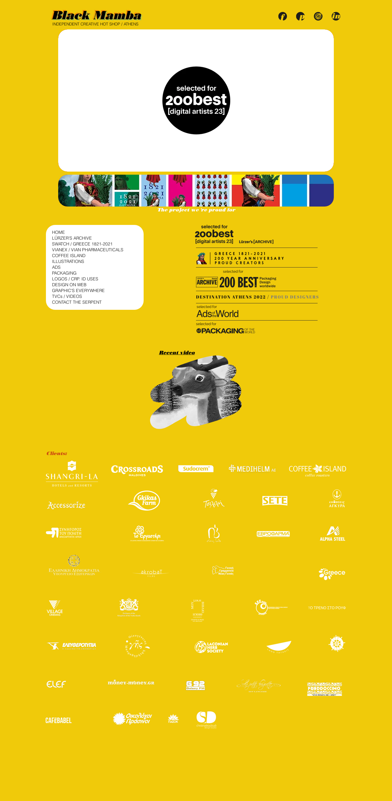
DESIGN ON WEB (69, 284)
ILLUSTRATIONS (68, 261)
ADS (56, 267)
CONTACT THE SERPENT (77, 302)
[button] (196, 191)
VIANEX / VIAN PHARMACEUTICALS (83, 249)
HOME (58, 232)
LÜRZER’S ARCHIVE (72, 238)
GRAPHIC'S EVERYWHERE (78, 290)
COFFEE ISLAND (68, 255)
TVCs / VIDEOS (67, 296)
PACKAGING (64, 273)
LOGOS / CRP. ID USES (75, 279)
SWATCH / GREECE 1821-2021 (82, 244)
